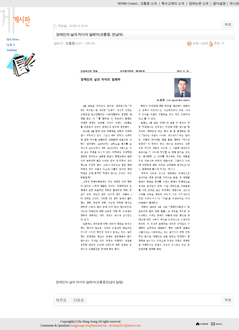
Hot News (13, 39)
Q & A (11, 45)
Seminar (12, 50)
